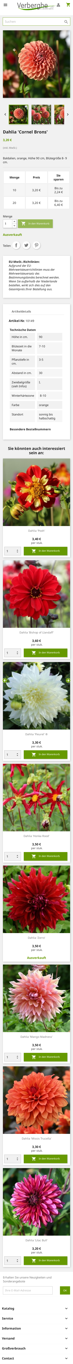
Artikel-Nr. (17, 321)
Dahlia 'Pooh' (36, 530)
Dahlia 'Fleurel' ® (36, 734)
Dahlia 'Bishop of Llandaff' (36, 632)
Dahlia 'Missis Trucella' (36, 1138)
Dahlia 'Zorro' (36, 937)
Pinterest (36, 245)
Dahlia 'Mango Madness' (36, 1036)
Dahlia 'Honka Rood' (36, 835)
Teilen (16, 245)
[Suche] (36, 21)
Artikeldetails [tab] (21, 311)
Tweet (26, 245)
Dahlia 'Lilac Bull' (36, 1240)
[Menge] (7, 223)
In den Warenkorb (35, 223)
